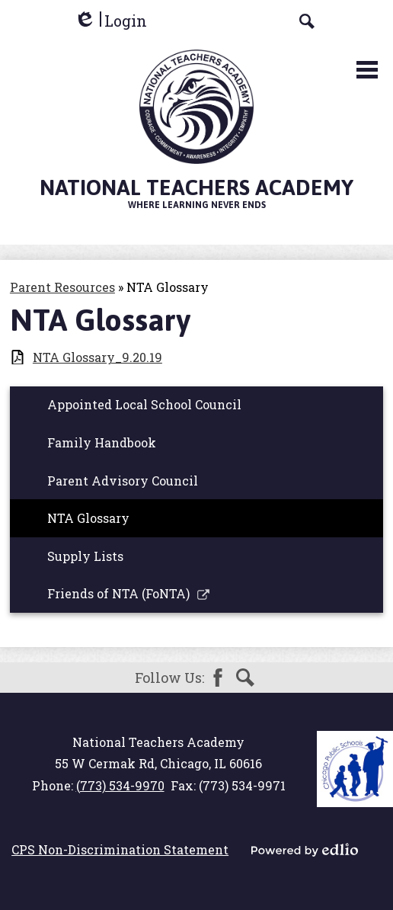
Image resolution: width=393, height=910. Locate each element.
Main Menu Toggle (367, 70)
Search (245, 677)
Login (110, 20)
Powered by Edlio (304, 849)
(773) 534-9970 (120, 785)
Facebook (218, 677)
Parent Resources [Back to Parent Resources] (62, 287)
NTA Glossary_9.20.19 (97, 357)
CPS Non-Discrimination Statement (119, 849)
